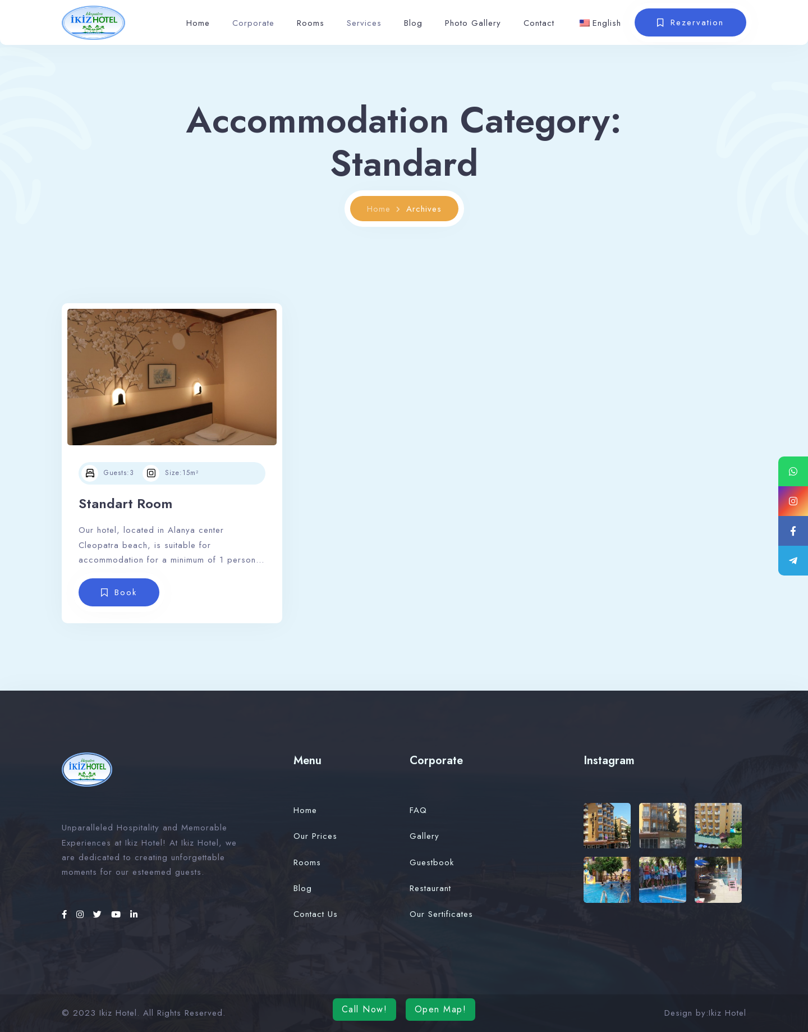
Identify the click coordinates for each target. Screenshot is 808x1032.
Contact (539, 23)
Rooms (310, 23)
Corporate (253, 23)
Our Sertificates (441, 914)
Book (125, 592)
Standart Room (125, 503)
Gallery (424, 836)
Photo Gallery (473, 23)
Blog (413, 23)
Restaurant (430, 888)
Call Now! (365, 1009)
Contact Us (315, 914)
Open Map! (441, 1009)
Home (198, 23)
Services (364, 23)
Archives (424, 209)
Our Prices (315, 836)
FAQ (418, 810)
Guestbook (432, 862)
